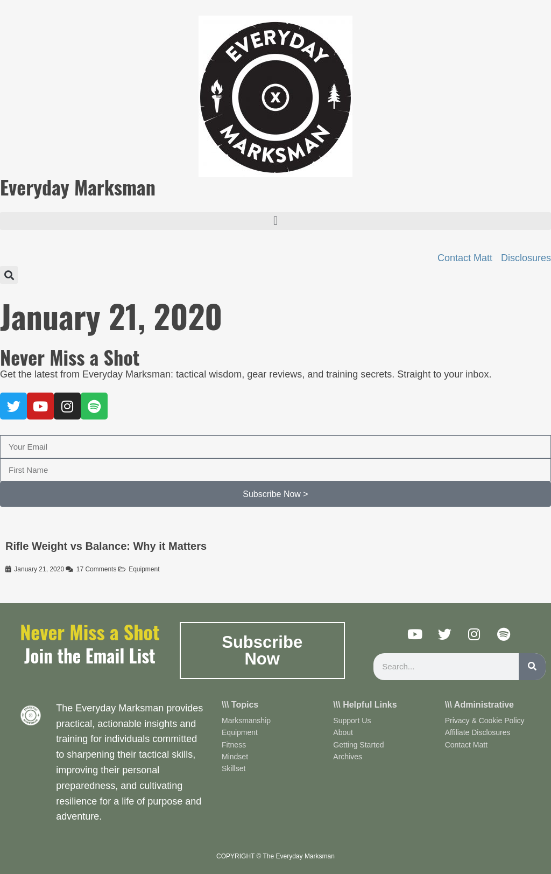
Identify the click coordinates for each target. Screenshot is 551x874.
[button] (275, 221)
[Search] (532, 666)
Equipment (144, 569)
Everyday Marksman (78, 186)
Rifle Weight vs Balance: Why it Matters (106, 546)
